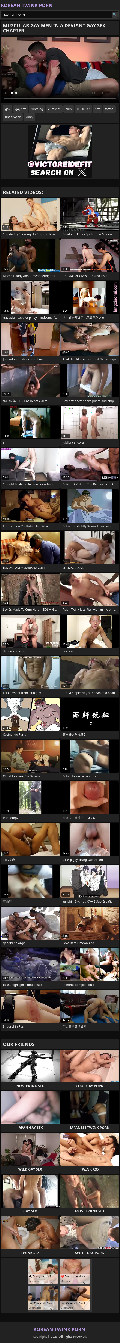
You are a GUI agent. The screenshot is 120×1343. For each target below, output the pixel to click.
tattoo (109, 109)
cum (69, 109)
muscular (83, 109)
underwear (13, 117)
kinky (29, 117)
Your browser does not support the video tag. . (60, 70)
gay (7, 109)
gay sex (20, 109)
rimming (37, 109)
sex (97, 109)
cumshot (54, 109)
